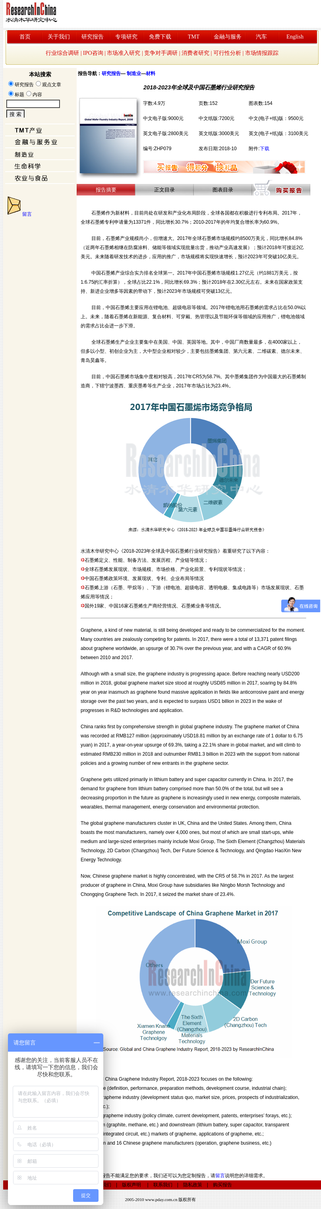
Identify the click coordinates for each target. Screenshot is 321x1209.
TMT (194, 37)
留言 (27, 214)
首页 (25, 37)
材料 (150, 73)
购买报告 (222, 1185)
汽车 (261, 37)
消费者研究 (195, 53)
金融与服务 (228, 37)
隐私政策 (192, 1185)
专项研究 (126, 37)
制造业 (134, 73)
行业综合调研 (62, 53)
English (295, 37)
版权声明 (131, 1185)
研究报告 (92, 37)
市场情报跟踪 (261, 53)
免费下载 (160, 37)
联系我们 (162, 1185)
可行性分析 (227, 53)
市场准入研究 (123, 53)
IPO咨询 (93, 53)
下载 (264, 148)
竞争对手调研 (161, 53)
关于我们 (59, 37)
